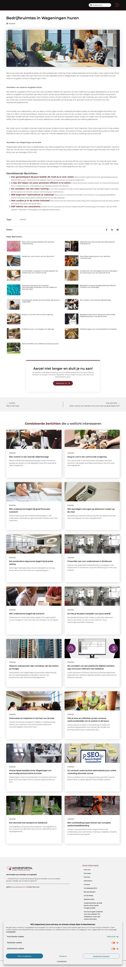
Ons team (87, 873)
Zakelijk (12, 23)
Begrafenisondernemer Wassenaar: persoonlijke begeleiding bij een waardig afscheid (97, 315)
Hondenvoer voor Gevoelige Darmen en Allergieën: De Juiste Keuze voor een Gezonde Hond (99, 272)
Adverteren (88, 881)
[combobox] (100, 5)
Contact (87, 884)
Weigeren (63, 956)
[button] (117, 5)
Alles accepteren (25, 956)
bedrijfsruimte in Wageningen (63, 76)
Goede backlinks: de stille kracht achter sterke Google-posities (93, 905)
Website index (89, 899)
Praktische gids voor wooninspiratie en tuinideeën (98, 329)
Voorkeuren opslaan (101, 956)
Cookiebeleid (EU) (90, 888)
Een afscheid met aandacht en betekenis (28, 823)
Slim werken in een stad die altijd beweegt (95, 300)
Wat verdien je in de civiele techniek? (30, 200)
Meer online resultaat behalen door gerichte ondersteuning (38, 243)
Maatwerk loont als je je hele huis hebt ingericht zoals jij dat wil (97, 243)
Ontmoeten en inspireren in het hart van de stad (31, 718)
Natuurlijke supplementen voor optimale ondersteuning (95, 257)
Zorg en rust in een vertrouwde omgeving (37, 314)
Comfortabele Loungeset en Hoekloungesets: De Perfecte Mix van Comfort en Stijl (40, 272)
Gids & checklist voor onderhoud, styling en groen (40, 344)
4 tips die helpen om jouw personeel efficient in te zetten (41, 183)
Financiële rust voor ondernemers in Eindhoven (89, 561)
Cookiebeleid (61, 961)
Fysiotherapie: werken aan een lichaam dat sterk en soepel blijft (41, 301)
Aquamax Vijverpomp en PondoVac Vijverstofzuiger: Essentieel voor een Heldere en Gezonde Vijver (39, 287)
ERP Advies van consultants (25, 206)
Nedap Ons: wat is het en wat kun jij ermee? (38, 256)
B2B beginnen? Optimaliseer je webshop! (32, 195)
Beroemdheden (89, 892)
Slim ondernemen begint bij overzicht (26, 613)
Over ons (87, 870)
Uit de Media (88, 895)
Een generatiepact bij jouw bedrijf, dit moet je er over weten (42, 177)
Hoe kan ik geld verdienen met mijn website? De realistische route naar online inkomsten (93, 915)
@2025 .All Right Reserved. (23, 887)
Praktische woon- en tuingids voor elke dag (38, 329)
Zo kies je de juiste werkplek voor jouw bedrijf (88, 613)
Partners (87, 877)
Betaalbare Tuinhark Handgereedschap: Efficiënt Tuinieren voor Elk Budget (98, 286)
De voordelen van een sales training (29, 189)
